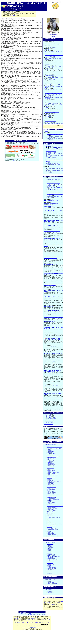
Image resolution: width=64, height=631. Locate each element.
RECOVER (48, 526)
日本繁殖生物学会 (50, 547)
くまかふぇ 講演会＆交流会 (50, 79)
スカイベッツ (49, 527)
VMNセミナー (49, 521)
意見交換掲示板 (13, 15)
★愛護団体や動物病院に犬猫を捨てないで (52, 238)
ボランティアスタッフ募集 (36, 622)
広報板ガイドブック (28, 613)
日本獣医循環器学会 (50, 463)
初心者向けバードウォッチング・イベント (52, 61)
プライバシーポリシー (46, 622)
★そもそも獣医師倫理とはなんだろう (51, 200)
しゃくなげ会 (49, 573)
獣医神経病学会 (49, 469)
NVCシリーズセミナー (51, 513)
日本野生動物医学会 (50, 482)
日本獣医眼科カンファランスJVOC (53, 456)
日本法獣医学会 (49, 479)
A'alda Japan (49, 531)
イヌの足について (50, 137)
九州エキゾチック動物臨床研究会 (53, 499)
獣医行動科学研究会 (50, 564)
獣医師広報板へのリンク (19, 622)
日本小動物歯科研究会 (51, 489)
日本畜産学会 (49, 546)
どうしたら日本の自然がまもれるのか (52, 112)
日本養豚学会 (49, 549)
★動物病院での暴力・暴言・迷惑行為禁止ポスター (53, 317)
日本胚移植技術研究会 (51, 558)
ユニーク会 (49, 593)
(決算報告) (33, 618)
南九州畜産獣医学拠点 (51, 554)
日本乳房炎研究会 (50, 560)
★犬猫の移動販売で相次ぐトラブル (50, 264)
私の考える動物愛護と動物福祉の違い (53, 164)
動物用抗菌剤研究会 (50, 569)
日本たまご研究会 (50, 563)
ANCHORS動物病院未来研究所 (52, 529)
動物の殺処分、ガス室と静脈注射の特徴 (54, 138)
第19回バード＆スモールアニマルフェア (52, 109)
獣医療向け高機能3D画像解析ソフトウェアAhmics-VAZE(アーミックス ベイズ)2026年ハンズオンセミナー (55, 448)
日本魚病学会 (49, 571)
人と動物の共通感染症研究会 (52, 583)
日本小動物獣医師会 (50, 451)
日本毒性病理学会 (50, 592)
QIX (47, 512)
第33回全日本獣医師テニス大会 (50, 121)
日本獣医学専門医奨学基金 (51, 487)
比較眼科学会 (49, 478)
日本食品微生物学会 (50, 582)
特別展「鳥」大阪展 (48, 49)
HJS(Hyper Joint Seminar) (51, 511)
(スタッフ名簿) (28, 619)
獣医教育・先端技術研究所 (51, 528)
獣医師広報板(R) (33, 627)
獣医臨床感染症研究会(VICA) (52, 492)
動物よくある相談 (49, 416)
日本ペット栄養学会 (50, 468)
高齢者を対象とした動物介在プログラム (52, 81)
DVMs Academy (49, 515)
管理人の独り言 (49, 415)
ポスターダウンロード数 (50, 417)
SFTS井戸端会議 (49, 172)
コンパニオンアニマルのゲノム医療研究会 (54, 494)
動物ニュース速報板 (49, 422)
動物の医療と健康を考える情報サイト (53, 517)
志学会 (48, 530)
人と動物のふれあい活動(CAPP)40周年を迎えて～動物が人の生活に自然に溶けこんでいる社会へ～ (54, 104)
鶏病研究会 (49, 565)
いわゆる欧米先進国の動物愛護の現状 (53, 158)
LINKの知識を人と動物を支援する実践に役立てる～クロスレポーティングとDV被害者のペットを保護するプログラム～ (53, 94)
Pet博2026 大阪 (47, 114)
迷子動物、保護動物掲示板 (51, 418)
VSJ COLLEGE (49, 514)
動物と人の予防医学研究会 (51, 496)
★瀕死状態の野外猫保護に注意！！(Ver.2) (55, 310)
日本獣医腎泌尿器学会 (51, 464)
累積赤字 (54, 604)
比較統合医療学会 (50, 480)
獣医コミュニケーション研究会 (52, 559)
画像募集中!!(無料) (53, 34)
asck (47, 516)
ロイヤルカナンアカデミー (51, 460)
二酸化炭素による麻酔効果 (51, 157)
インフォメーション (23, 614)
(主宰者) (30, 616)
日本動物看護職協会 (50, 533)
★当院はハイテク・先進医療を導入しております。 (53, 353)
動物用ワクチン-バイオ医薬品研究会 (53, 556)
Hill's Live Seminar (50, 461)
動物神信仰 (48, 162)
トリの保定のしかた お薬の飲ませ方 (53, 136)
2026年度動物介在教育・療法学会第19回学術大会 (54, 123)
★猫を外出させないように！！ (50, 306)
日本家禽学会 (49, 550)
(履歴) (38, 617)
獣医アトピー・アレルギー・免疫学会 (53, 481)
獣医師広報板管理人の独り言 (33, 614)
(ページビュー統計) (46, 619)
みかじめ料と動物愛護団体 (51, 151)
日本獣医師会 (49, 450)
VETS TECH (49, 518)
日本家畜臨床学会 (50, 544)
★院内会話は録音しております (50, 321)
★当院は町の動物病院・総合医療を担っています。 (53, 346)
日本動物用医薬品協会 (51, 555)
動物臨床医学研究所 (50, 458)
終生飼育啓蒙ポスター (51, 186)
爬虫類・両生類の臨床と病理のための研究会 (55, 506)
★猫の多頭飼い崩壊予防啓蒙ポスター (51, 203)
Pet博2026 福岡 (47, 107)
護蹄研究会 (49, 566)
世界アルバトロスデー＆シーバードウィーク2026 (54, 77)
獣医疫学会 (49, 581)
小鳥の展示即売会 (48, 116)
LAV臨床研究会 (49, 500)
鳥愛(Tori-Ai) (47, 64)
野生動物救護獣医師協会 (51, 507)
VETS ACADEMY (50, 522)
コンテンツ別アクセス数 (48, 424)
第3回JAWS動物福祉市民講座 (50, 75)
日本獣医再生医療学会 (51, 477)
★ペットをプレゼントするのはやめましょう (52, 231)
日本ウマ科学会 (49, 553)
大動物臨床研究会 (50, 557)
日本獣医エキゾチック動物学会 (52, 474)
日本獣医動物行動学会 (51, 484)
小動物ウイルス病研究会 (51, 493)
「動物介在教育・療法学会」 (50, 47)
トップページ (48, 414)
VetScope (48, 520)
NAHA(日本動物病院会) (51, 453)
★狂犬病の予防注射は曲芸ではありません (52, 296)
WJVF (48, 459)
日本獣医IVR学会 (50, 483)
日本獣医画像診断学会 (51, 470)
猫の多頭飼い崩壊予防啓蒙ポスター (53, 183)
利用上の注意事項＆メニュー (48, 144)
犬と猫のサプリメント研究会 (52, 508)
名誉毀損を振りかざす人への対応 (52, 163)
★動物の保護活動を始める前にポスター (51, 225)
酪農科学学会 (49, 548)
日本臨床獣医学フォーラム (51, 457)
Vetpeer (48, 519)
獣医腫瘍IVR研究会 (50, 509)
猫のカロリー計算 (49, 421)
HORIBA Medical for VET (51, 525)
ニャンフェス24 (48, 118)
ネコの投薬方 (49, 139)
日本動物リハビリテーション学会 (53, 472)
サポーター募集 (11, 160)
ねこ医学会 (49, 501)
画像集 (53, 36)
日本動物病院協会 (50, 452)
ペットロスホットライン (49, 42)
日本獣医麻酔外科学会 (51, 465)
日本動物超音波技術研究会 (51, 568)
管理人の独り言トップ (50, 146)
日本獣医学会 (49, 462)
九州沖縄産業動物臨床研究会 (52, 567)
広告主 (20, 618)
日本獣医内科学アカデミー (51, 488)
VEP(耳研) (48, 490)
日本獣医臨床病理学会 (51, 473)
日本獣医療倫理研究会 (51, 502)
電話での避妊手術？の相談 (51, 152)
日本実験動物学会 (50, 591)
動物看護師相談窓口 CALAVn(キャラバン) (54, 535)
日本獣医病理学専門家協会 (51, 497)
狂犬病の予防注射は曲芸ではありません (54, 189)
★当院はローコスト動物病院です (50, 361)
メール (54, 125)
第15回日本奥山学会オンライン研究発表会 (52, 84)
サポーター (60, 602)
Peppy (48, 446)
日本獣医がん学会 (50, 471)
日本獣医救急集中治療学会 (51, 475)
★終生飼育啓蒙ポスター (48, 206)
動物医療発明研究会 (50, 503)
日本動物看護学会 (50, 532)
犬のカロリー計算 (49, 419)
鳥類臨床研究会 (49, 454)
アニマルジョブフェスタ (51, 510)
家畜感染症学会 (49, 551)
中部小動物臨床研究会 (51, 498)
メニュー (46, 131)
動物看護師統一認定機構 (51, 534)
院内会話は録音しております (52, 191)
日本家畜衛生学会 (50, 545)
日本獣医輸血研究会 (50, 491)
